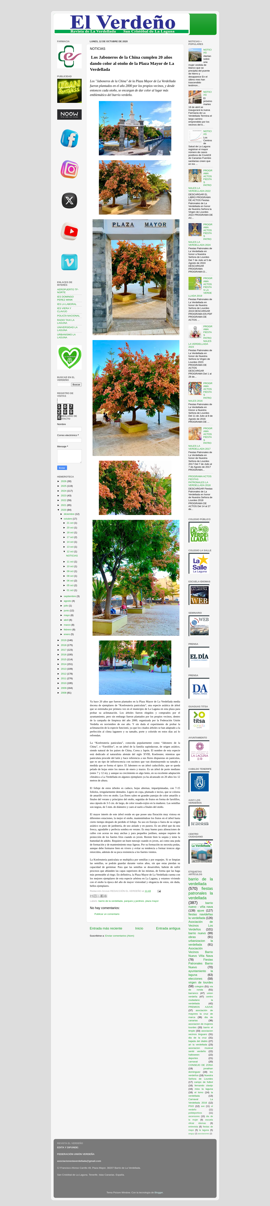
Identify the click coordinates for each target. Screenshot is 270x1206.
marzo (67, 624)
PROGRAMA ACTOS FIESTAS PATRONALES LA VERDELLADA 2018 (200, 481)
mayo (67, 615)
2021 (64, 505)
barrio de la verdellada (111, 901)
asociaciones (203, 1133)
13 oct (70, 546)
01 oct (70, 590)
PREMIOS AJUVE (201, 1007)
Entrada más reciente (106, 928)
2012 (64, 673)
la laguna (204, 1130)
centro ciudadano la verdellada (201, 1000)
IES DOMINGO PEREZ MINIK (65, 298)
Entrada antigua (168, 928)
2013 (64, 668)
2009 (64, 688)
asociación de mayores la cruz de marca (201, 1014)
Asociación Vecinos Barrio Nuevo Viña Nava (201, 952)
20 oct (70, 527)
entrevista (193, 1126)
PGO (191, 1106)
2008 (64, 692)
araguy (191, 1133)
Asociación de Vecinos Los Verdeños (201, 925)
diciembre (69, 514)
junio (67, 610)
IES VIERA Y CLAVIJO (64, 310)
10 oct (70, 566)
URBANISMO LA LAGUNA (66, 336)
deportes (193, 1058)
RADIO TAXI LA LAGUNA (65, 321)
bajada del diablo (198, 1041)
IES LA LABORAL (67, 304)
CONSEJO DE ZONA (201, 1065)
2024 (64, 490)
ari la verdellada (198, 1044)
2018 (64, 645)
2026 (64, 481)
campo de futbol (203, 1082)
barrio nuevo (197, 933)
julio (66, 605)
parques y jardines (134, 901)
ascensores (194, 1116)
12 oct (70, 551)
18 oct (70, 532)
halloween (194, 1054)
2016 (64, 654)
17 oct (70, 537)
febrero (68, 629)
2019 (64, 640)
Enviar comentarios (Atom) (119, 935)
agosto (68, 601)
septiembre (70, 596)
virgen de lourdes (201, 982)
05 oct (70, 585)
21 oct (70, 523)
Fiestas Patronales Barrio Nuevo (201, 963)
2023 (64, 495)
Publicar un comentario (107, 914)
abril (66, 620)
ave (203, 1106)
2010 (64, 683)
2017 (64, 649)
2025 (64, 486)
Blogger (158, 1192)
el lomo (198, 1092)
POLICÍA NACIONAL (68, 315)
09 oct (70, 571)
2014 (64, 664)
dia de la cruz (198, 1037)
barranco (193, 993)
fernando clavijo (204, 1085)
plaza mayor (152, 901)
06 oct (70, 580)
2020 (64, 509)
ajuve (200, 910)
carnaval (193, 1061)
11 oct (70, 561)
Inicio (139, 928)
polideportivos (195, 1113)
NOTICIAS (72, 555)
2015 (64, 659)
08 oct (70, 576)
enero (67, 634)
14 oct (70, 542)
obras (192, 937)
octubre (68, 518)
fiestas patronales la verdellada (201, 893)
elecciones (195, 978)
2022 (64, 500)
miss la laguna (204, 1089)
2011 (64, 678)
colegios (199, 986)
